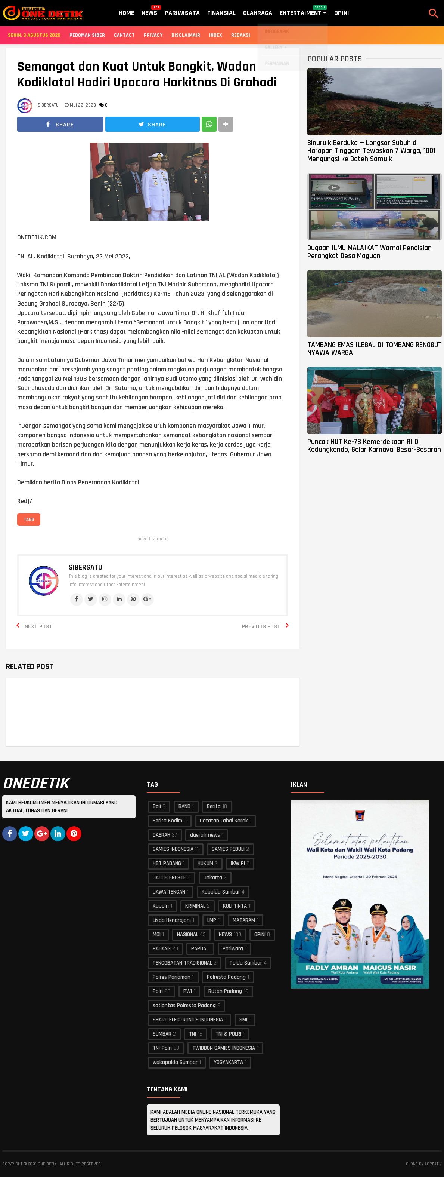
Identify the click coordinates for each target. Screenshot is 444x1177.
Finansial (221, 13)
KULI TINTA (235, 906)
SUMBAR (162, 1033)
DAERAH (161, 835)
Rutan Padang (225, 991)
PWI (187, 991)
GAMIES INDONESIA (173, 849)
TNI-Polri (162, 1048)
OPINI (260, 934)
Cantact (124, 35)
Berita (214, 806)
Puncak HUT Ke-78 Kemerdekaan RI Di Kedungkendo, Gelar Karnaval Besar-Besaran (374, 445)
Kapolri (161, 906)
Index (215, 35)
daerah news (205, 835)
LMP (211, 920)
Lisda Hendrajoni (172, 920)
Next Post (38, 627)
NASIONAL (187, 934)
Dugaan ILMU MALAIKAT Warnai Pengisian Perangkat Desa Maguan (369, 252)
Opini (341, 13)
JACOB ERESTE (169, 877)
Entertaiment (303, 11)
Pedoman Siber (87, 35)
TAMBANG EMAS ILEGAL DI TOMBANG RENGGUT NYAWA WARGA (374, 349)
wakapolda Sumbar (175, 1062)
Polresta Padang (226, 977)
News (149, 11)
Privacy (153, 35)
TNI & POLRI (228, 1033)
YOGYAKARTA (228, 1062)
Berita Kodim (167, 820)
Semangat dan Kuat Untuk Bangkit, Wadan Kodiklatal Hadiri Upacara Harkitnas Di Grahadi (147, 75)
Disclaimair (185, 35)
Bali (157, 806)
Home (126, 13)
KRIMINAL (195, 906)
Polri (158, 991)
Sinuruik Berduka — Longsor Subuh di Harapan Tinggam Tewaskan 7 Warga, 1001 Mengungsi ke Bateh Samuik (371, 151)
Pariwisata (182, 13)
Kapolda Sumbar (221, 891)
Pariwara (233, 948)
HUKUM (205, 863)
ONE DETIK (47, 1164)
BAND (184, 806)
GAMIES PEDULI (228, 849)
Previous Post (261, 627)
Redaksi (240, 35)
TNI (192, 1033)
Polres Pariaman (171, 977)
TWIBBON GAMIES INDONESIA (223, 1048)
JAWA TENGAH (169, 891)
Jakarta (213, 877)
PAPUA (198, 948)
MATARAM (244, 920)
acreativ (433, 1164)
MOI (157, 934)
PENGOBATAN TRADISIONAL (182, 962)
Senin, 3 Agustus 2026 (34, 35)
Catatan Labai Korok (224, 820)
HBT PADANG (167, 863)
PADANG (162, 948)
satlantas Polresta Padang (184, 1005)
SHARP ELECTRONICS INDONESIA (188, 1019)
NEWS (225, 934)
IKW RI (238, 863)
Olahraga (257, 13)
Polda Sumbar (246, 962)
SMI (243, 1019)
